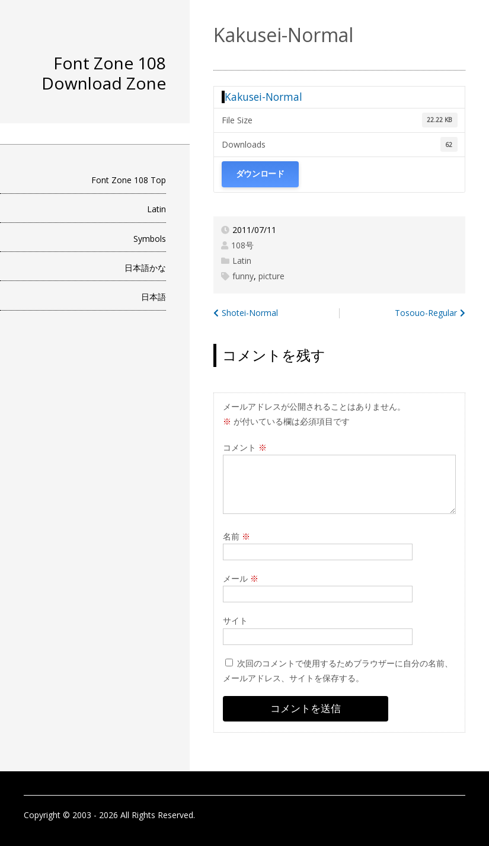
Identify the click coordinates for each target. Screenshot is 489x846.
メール (240, 578)
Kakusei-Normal (263, 97)
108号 (242, 245)
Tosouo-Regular (426, 312)
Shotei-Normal (250, 312)
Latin (156, 209)
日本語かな (145, 267)
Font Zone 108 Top (128, 180)
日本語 (153, 296)
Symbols (149, 238)
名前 (236, 536)
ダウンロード (260, 174)
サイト (235, 620)
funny (243, 276)
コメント (245, 447)
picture (271, 276)
